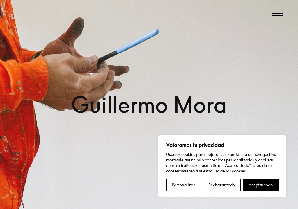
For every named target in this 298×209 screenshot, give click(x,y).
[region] (222, 166)
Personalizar (183, 184)
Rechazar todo (221, 184)
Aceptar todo (261, 184)
